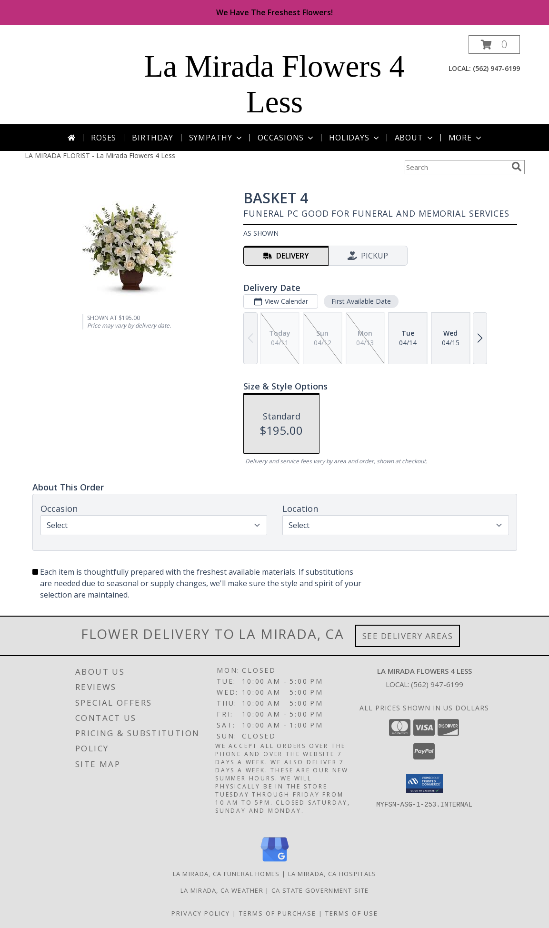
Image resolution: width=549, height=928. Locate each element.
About (415, 137)
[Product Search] (456, 167)
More (466, 137)
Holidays (354, 137)
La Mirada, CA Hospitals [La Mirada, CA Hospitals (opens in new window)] (332, 873)
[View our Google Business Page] (275, 862)
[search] (516, 166)
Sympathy (216, 137)
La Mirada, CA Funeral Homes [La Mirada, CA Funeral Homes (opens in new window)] (226, 873)
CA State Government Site (320, 890)
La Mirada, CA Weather (221, 890)
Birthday (152, 137)
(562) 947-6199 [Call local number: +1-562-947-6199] (496, 68)
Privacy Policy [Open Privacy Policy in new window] (200, 913)
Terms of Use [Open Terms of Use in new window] (351, 913)
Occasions (286, 137)
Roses (103, 137)
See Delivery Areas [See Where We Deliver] (407, 635)
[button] (494, 44)
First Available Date (360, 301)
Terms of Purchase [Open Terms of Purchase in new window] (277, 913)
